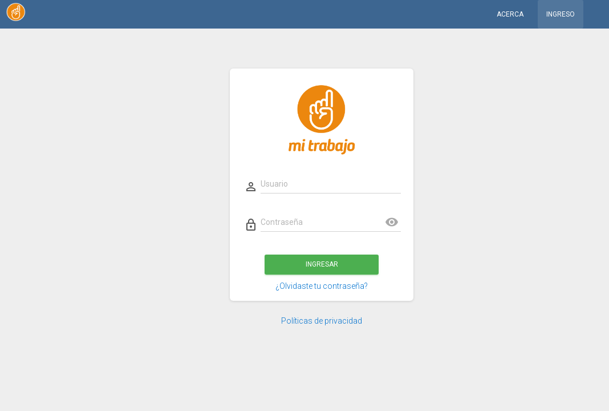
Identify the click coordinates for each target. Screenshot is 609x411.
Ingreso (560, 14)
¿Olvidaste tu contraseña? (321, 286)
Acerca (510, 14)
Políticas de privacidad (321, 320)
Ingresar (321, 264)
